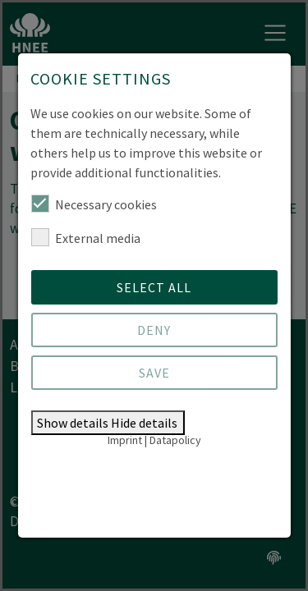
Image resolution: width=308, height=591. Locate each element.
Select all (154, 287)
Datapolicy (175, 440)
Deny (154, 330)
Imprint (125, 440)
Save (154, 372)
